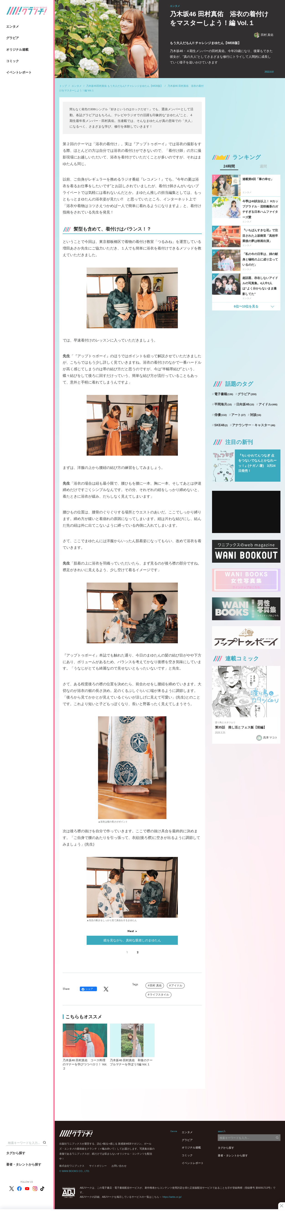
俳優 (220, 415)
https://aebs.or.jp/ (171, 1196)
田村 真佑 (264, 35)
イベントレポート (19, 72)
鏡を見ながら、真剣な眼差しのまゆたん (132, 940)
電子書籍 (223, 394)
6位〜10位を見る (246, 306)
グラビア (12, 38)
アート (238, 415)
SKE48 (221, 425)
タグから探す (15, 1153)
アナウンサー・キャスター (253, 425)
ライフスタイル (159, 994)
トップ (63, 85)
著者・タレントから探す (23, 1164)
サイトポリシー (98, 1165)
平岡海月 (223, 404)
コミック (12, 61)
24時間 (229, 166)
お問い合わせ (119, 1165)
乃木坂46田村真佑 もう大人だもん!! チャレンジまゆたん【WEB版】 (124, 85)
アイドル (176, 985)
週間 (263, 166)
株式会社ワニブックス (71, 1165)
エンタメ (12, 26)
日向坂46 (245, 404)
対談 (255, 415)
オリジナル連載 (17, 49)
